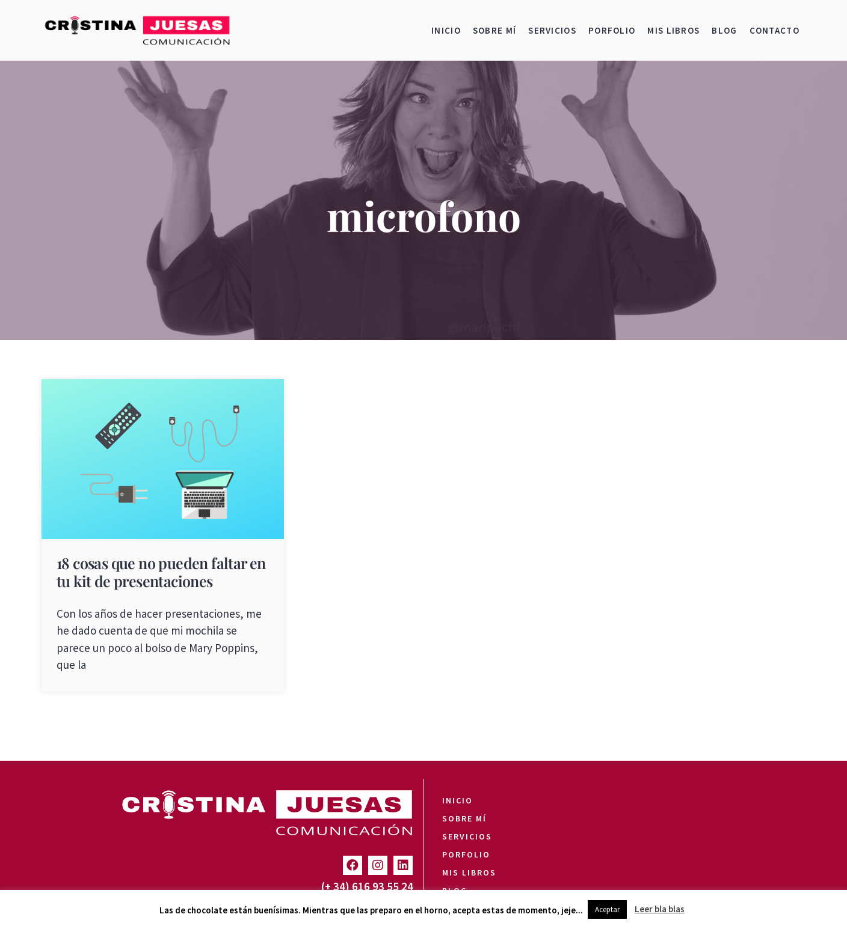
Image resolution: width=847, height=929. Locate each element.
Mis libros (673, 30)
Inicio (446, 30)
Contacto (774, 30)
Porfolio (611, 30)
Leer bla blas (660, 909)
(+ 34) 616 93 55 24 (367, 886)
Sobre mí (494, 30)
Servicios (552, 30)
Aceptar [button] (607, 909)
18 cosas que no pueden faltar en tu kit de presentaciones (161, 572)
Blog (724, 30)
